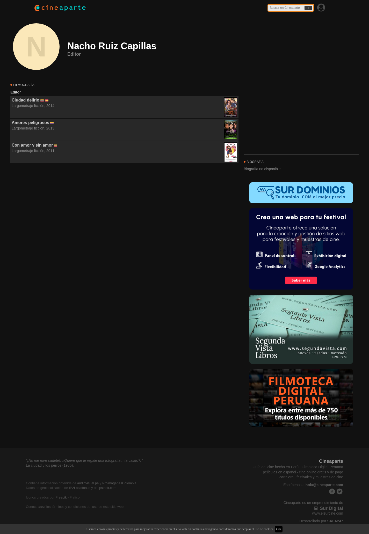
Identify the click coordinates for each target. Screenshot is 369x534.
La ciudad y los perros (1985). (50, 465)
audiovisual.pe (88, 483)
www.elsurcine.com (327, 513)
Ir (308, 7)
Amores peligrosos (30, 122)
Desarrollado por (321, 521)
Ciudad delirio (25, 100)
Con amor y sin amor (32, 145)
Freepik (61, 497)
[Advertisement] (124, 210)
